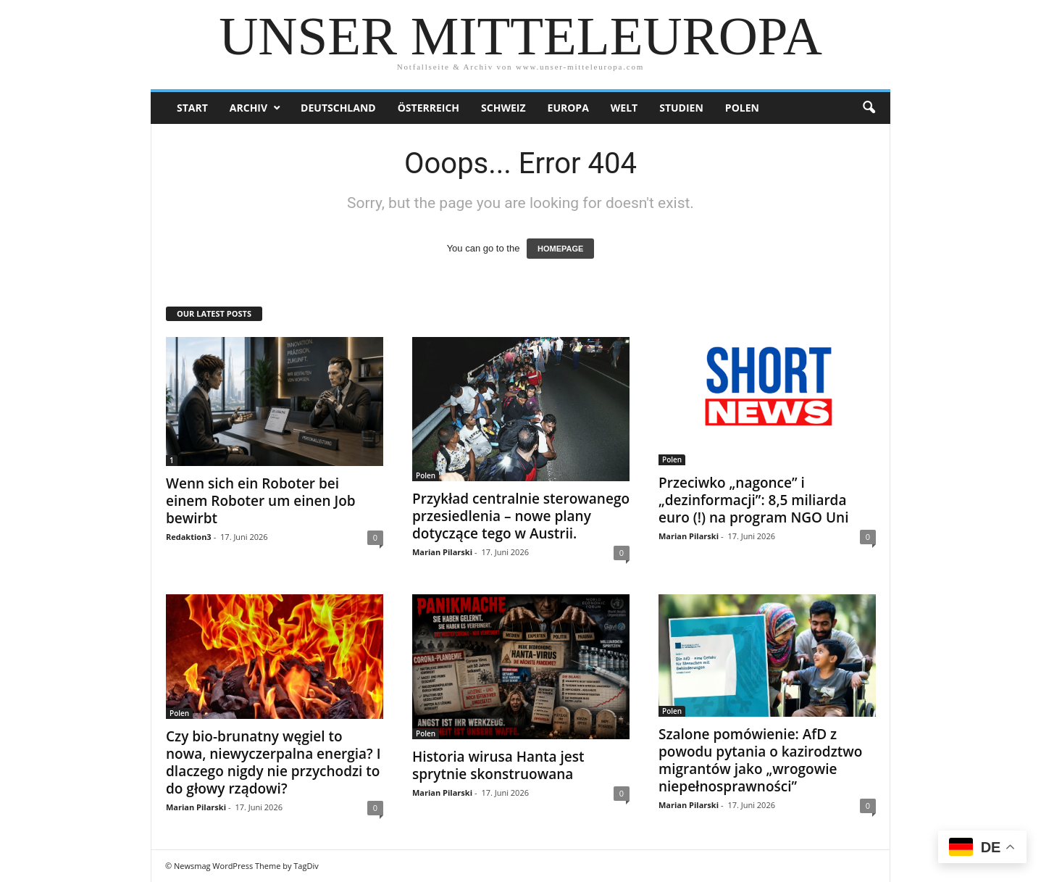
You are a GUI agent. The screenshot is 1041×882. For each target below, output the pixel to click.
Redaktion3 (189, 536)
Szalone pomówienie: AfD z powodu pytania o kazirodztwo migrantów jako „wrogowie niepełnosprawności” (760, 760)
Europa (568, 108)
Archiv (248, 108)
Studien (681, 108)
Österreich (428, 108)
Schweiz (503, 108)
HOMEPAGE (560, 248)
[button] (869, 108)
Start (192, 108)
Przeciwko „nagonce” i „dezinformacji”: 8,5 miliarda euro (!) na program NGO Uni (753, 500)
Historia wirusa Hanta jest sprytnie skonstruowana (498, 765)
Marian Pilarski (442, 551)
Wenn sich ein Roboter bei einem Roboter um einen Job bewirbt (261, 501)
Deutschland (338, 108)
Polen (742, 108)
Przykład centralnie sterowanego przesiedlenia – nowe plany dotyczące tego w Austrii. (521, 516)
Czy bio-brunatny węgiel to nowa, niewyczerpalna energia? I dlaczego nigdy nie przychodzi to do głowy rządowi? (273, 762)
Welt (624, 108)
